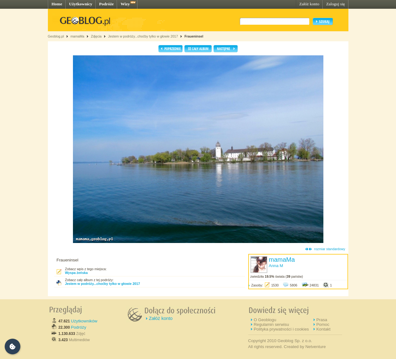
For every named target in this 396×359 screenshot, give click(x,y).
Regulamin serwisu (271, 324)
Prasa (321, 319)
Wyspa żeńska (76, 273)
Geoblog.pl (56, 36)
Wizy (125, 4)
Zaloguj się (335, 4)
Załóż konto (309, 4)
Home (57, 4)
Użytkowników (84, 321)
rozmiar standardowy (329, 249)
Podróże (106, 4)
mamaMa (77, 36)
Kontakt (323, 329)
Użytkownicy (80, 4)
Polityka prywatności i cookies (281, 329)
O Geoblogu (265, 319)
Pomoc (322, 324)
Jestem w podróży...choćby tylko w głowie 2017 (143, 36)
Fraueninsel (193, 36)
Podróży (78, 327)
